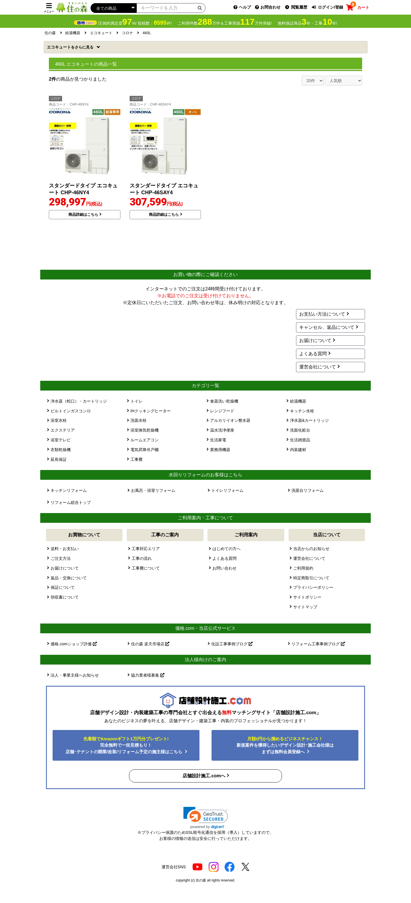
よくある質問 (313, 353)
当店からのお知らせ (311, 548)
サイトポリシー (307, 597)
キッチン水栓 (302, 411)
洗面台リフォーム (307, 490)
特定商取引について (311, 578)
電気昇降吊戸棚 (144, 449)
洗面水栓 (138, 420)
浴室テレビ (61, 440)
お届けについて (315, 340)
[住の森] (72, 7)
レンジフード (222, 411)
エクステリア (63, 430)
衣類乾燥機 (61, 449)
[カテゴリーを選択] (114, 8)
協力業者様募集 (147, 675)
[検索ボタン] (200, 7)
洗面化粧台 (300, 430)
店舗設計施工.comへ (204, 775)
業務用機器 (220, 449)
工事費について (146, 568)
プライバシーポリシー (313, 587)
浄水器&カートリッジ (309, 420)
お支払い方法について (322, 314)
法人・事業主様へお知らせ (75, 675)
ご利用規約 (303, 568)
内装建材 (298, 449)
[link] (206, 818)
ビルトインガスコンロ (71, 411)
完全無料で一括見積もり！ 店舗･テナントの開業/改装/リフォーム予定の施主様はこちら (125, 745)
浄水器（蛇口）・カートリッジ (79, 401)
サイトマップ (305, 607)
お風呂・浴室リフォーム (153, 490)
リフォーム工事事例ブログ (318, 644)
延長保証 (59, 459)
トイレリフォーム (227, 490)
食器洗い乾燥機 (224, 401)
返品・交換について (69, 578)
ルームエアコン (144, 440)
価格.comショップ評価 (74, 644)
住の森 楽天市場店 (150, 644)
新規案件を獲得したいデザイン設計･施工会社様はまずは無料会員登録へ (285, 745)
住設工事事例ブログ (232, 644)
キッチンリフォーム (69, 490)
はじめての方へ (226, 548)
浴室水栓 (59, 420)
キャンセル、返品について (326, 327)
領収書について (65, 597)
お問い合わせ (224, 568)
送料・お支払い (65, 548)
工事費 (136, 459)
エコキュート (71, 47)
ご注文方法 (61, 558)
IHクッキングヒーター (150, 411)
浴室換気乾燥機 (144, 430)
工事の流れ (142, 558)
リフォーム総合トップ (71, 502)
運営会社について (317, 366)
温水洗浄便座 (222, 430)
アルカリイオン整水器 (230, 420)
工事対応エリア (146, 548)
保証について (63, 587)
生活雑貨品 (300, 440)
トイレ (136, 401)
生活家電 (218, 440)
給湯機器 (298, 401)
